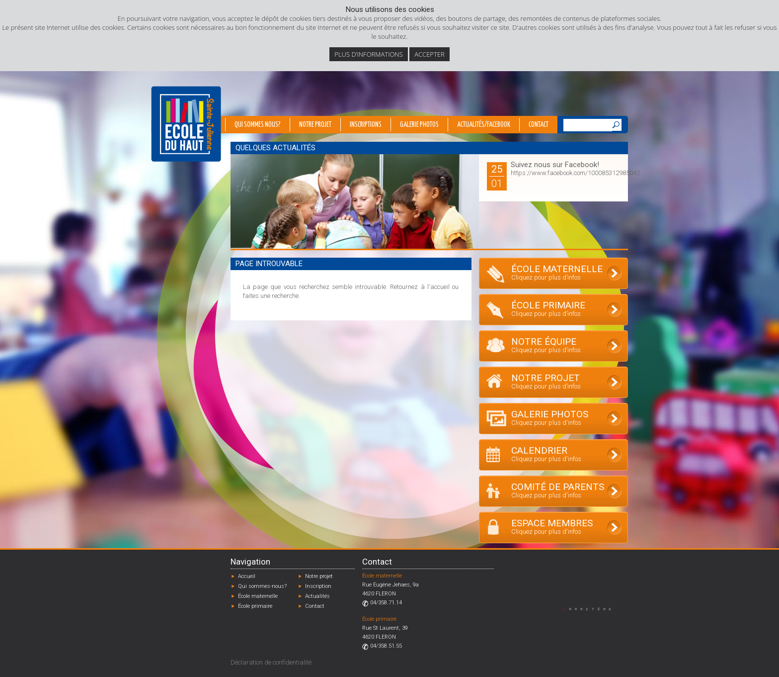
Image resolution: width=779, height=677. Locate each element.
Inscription (318, 586)
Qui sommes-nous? (262, 586)
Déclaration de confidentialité (271, 662)
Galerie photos (419, 124)
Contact (538, 124)
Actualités (317, 596)
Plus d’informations (368, 54)
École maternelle (258, 596)
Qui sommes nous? (257, 124)
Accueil (246, 576)
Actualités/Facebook (483, 124)
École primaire (255, 606)
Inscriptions (366, 124)
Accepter (429, 54)
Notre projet (315, 124)
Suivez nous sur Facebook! (555, 164)
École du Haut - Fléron (186, 124)
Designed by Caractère (592, 608)
